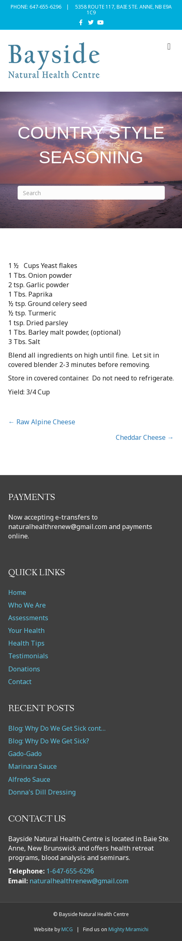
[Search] (91, 193)
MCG (67, 929)
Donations (24, 668)
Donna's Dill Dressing (42, 792)
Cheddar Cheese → (145, 437)
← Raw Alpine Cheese (41, 421)
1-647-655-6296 (70, 871)
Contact (19, 681)
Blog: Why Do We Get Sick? (48, 740)
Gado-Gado (25, 753)
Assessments (28, 617)
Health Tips (26, 643)
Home (17, 592)
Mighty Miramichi (128, 929)
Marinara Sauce (32, 766)
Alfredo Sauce (29, 779)
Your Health (26, 630)
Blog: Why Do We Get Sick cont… (57, 728)
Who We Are (27, 605)
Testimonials (28, 655)
